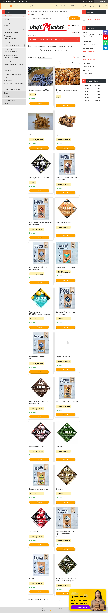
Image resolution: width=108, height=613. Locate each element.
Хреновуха (59, 489)
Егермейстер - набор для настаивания (38, 268)
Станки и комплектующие (12, 89)
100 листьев (33, 532)
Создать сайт (16, 1)
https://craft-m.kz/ (89, 52)
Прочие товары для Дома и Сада (13, 66)
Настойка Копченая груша (38, 489)
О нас (6, 93)
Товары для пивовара (11, 46)
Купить (39, 103)
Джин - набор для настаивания (67, 401)
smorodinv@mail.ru (89, 59)
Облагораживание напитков (43, 46)
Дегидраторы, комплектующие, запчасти (12, 50)
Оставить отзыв (75, 29)
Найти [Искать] (74, 18)
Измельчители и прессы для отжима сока (13, 85)
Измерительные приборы (12, 74)
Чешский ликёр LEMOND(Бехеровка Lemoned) (40, 313)
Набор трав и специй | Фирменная (37, 358)
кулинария (7, 70)
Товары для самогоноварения (10, 37)
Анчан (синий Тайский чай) (39, 178)
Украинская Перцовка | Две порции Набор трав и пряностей (65, 534)
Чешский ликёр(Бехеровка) (65, 267)
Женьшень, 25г (34, 135)
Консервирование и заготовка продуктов (11, 56)
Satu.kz (63, 609)
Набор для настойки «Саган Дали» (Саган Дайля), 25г (66, 580)
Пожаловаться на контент (58, 611)
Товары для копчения (11, 29)
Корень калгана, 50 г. (63, 135)
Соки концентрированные (12, 61)
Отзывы (6, 104)
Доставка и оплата (10, 100)
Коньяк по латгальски (63, 222)
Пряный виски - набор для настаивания (38, 402)
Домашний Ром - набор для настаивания (65, 313)
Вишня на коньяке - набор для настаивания (66, 179)
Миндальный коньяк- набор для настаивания (40, 223)
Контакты (7, 97)
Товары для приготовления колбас (13, 24)
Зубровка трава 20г (63, 357)
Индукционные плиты (11, 32)
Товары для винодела (11, 42)
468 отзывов (89, 1)
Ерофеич (59, 446)
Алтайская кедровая (36, 446)
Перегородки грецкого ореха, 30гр (66, 91)
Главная (33, 39)
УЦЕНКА (6, 19)
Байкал (31, 579)
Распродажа (59, 39)
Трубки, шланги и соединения (9, 79)
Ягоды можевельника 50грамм (40, 90)
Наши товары (8, 16)
